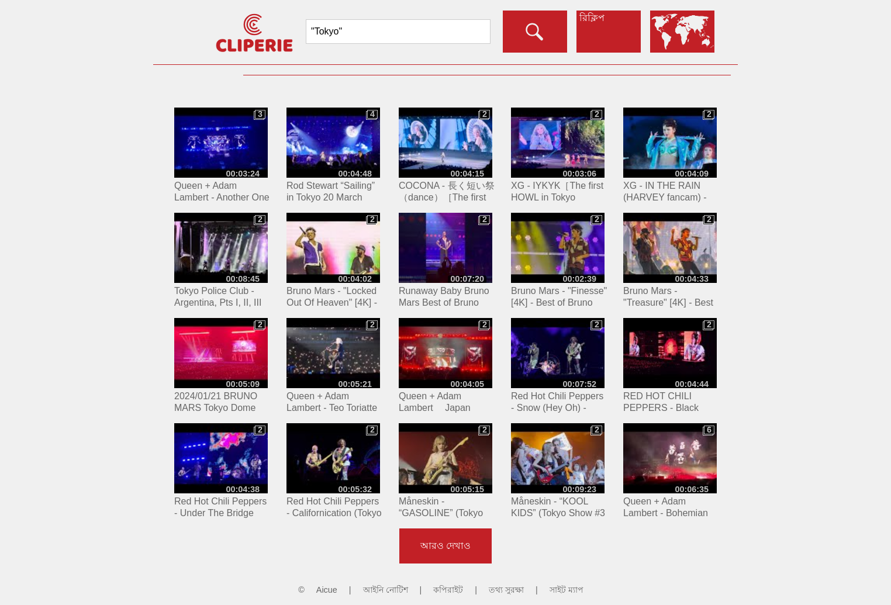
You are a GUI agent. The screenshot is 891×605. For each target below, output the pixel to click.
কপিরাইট (448, 589)
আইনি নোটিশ (385, 589)
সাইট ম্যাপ (566, 589)
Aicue (326, 589)
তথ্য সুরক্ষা (506, 589)
